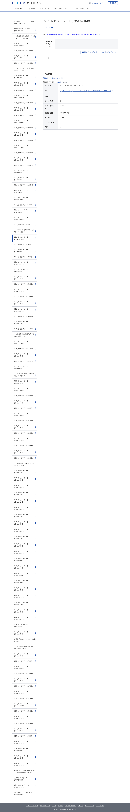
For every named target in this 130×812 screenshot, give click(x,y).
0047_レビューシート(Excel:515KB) (21, 589)
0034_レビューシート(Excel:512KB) (21, 493)
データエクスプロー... (49, 44)
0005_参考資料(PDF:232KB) (23, 103)
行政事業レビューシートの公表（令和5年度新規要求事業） (24, 771)
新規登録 (113, 3)
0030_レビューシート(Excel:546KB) (21, 452)
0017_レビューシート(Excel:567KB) (21, 278)
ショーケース (44, 9)
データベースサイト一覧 (81, 9)
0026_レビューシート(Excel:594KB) (21, 402)
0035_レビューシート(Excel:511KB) (21, 501)
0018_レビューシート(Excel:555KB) (21, 290)
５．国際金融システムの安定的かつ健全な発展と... (24, 464)
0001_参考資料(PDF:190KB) (23, 50)
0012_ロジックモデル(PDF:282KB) (21, 211)
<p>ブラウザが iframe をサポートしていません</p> (80, 63)
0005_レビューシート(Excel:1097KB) (21, 96)
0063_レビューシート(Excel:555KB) (21, 764)
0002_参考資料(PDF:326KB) (23, 63)
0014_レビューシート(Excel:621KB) (21, 238)
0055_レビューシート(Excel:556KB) (21, 680)
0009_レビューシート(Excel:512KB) (21, 146)
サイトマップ (100, 806)
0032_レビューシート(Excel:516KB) (21, 479)
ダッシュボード (89, 806)
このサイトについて (32, 806)
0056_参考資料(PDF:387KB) (23, 698)
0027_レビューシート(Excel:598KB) (21, 414)
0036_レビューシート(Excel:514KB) (21, 508)
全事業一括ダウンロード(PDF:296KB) (22, 779)
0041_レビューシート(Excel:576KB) (21, 545)
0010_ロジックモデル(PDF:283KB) (21, 171)
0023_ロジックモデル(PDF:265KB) (21, 367)
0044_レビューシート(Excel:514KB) (21, 567)
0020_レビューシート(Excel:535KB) (21, 310)
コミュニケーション (60, 9)
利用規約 (60, 806)
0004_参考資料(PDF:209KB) (23, 90)
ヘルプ (54, 806)
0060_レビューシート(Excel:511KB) (21, 742)
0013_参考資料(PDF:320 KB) (23, 224)
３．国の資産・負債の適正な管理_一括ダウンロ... (24, 231)
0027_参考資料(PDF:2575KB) (23, 420)
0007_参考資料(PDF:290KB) (23, 127)
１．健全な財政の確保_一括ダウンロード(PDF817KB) (24, 37)
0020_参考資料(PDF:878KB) (23, 316)
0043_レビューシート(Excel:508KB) (21, 559)
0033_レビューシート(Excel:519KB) (21, 486)
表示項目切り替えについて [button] (53, 78)
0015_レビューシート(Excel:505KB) (21, 251)
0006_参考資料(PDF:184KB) (23, 115)
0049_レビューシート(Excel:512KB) (21, 603)
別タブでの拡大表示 (89, 52)
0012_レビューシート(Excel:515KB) (21, 198)
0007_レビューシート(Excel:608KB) (21, 121)
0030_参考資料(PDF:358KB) (23, 458)
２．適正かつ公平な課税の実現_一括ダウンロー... (24, 69)
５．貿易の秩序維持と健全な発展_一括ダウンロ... (24, 375)
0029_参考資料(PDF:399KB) (23, 445)
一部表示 (58, 82)
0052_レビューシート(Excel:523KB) (21, 633)
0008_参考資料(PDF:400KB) (23, 140)
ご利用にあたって (45, 806)
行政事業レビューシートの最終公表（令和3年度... (24, 22)
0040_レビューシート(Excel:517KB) (21, 537)
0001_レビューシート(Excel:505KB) (21, 44)
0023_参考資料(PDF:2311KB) (23, 361)
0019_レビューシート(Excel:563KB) (21, 303)
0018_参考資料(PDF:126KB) (23, 296)
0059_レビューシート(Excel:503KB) (21, 730)
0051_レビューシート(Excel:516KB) (21, 618)
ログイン (103, 3)
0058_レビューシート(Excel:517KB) (21, 717)
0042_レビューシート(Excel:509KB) (21, 552)
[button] (93, 3)
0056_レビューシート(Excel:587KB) (21, 692)
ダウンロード (49, 27)
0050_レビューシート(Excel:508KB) (21, 611)
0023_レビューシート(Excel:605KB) (21, 355)
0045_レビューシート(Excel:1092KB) (21, 574)
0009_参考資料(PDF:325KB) (23, 152)
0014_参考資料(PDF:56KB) (23, 244)
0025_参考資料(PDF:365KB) (23, 395)
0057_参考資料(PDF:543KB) (23, 711)
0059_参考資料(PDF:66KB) (23, 736)
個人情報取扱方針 (70, 806)
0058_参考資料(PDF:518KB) (23, 723)
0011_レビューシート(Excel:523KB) (21, 179)
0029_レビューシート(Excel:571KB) (21, 439)
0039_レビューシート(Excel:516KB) (21, 530)
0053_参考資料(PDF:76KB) (23, 661)
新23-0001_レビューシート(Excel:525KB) (23, 786)
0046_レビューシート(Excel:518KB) (21, 581)
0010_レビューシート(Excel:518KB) (21, 159)
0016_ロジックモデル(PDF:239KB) (21, 270)
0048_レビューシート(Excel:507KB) (21, 596)
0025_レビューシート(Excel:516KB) (21, 389)
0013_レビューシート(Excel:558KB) (21, 218)
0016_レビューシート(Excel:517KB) (21, 263)
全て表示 (64, 82)
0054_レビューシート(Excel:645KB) (21, 667)
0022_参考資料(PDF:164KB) (23, 348)
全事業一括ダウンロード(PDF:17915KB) (22, 30)
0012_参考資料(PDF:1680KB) (23, 205)
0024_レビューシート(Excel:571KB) (21, 382)
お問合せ (80, 806)
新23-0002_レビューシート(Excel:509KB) (23, 793)
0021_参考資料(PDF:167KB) (23, 329)
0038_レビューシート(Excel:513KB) (21, 523)
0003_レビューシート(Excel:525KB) (21, 77)
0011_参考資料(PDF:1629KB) (23, 185)
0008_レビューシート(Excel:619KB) (21, 134)
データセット (19, 9)
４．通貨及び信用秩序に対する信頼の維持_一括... (24, 335)
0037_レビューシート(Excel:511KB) (21, 515)
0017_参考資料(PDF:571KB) (23, 284)
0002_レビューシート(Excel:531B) (21, 57)
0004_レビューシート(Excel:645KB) (21, 84)
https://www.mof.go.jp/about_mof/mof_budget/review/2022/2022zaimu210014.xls (72, 34)
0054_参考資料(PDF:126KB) (23, 673)
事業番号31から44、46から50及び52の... (24, 640)
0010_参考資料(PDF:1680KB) (23, 165)
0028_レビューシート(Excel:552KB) (21, 427)
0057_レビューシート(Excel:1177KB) (21, 705)
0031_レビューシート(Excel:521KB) (21, 472)
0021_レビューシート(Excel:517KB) (21, 322)
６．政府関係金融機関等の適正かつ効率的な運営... (24, 647)
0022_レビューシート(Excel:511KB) (21, 342)
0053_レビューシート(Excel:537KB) (21, 655)
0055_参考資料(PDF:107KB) (23, 686)
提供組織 (32, 9)
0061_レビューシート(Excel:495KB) (21, 749)
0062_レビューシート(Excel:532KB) (21, 757)
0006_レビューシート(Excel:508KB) (21, 109)
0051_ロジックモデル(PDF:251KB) (21, 625)
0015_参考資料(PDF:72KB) (23, 257)
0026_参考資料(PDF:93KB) (23, 408)
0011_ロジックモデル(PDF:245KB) (21, 191)
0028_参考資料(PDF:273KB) (23, 433)
